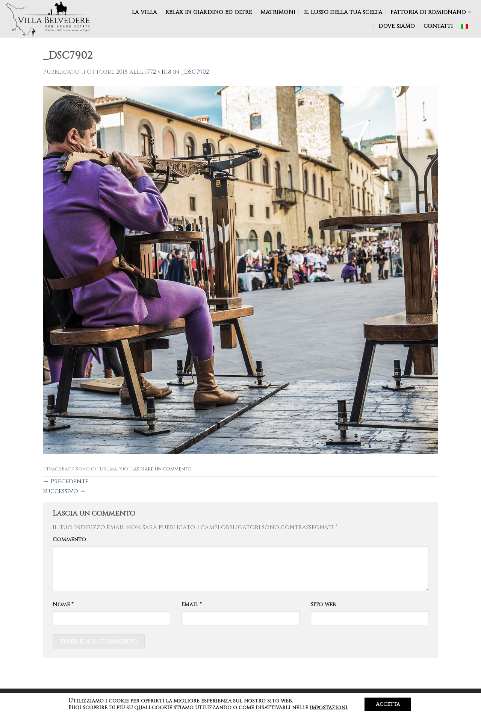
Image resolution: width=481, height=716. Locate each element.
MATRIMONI (278, 12)
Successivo (64, 491)
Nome (63, 604)
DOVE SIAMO (396, 26)
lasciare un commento (161, 469)
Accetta (388, 704)
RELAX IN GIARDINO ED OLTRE (208, 12)
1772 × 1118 (158, 72)
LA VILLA (144, 12)
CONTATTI (438, 26)
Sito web (323, 604)
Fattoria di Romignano (430, 12)
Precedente (66, 481)
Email (192, 604)
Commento (69, 539)
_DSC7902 (195, 72)
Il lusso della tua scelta (343, 12)
